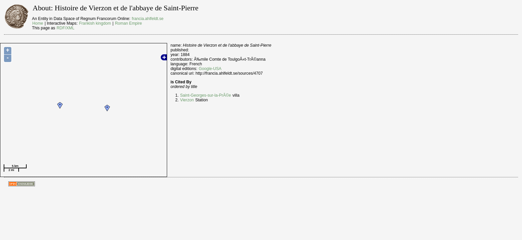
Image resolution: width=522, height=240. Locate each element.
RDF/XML (65, 28)
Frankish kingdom (95, 23)
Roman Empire (128, 23)
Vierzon (187, 100)
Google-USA (210, 68)
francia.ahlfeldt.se (147, 18)
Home (37, 23)
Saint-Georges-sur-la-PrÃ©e (205, 95)
